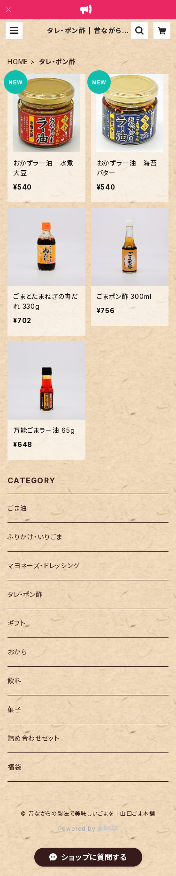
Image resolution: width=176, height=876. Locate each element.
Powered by (88, 828)
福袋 (15, 767)
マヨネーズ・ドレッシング (44, 566)
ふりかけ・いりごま (35, 537)
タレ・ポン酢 (25, 594)
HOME (18, 62)
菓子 (15, 709)
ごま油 (17, 508)
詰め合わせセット (33, 738)
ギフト (16, 623)
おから (17, 652)
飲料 (15, 681)
